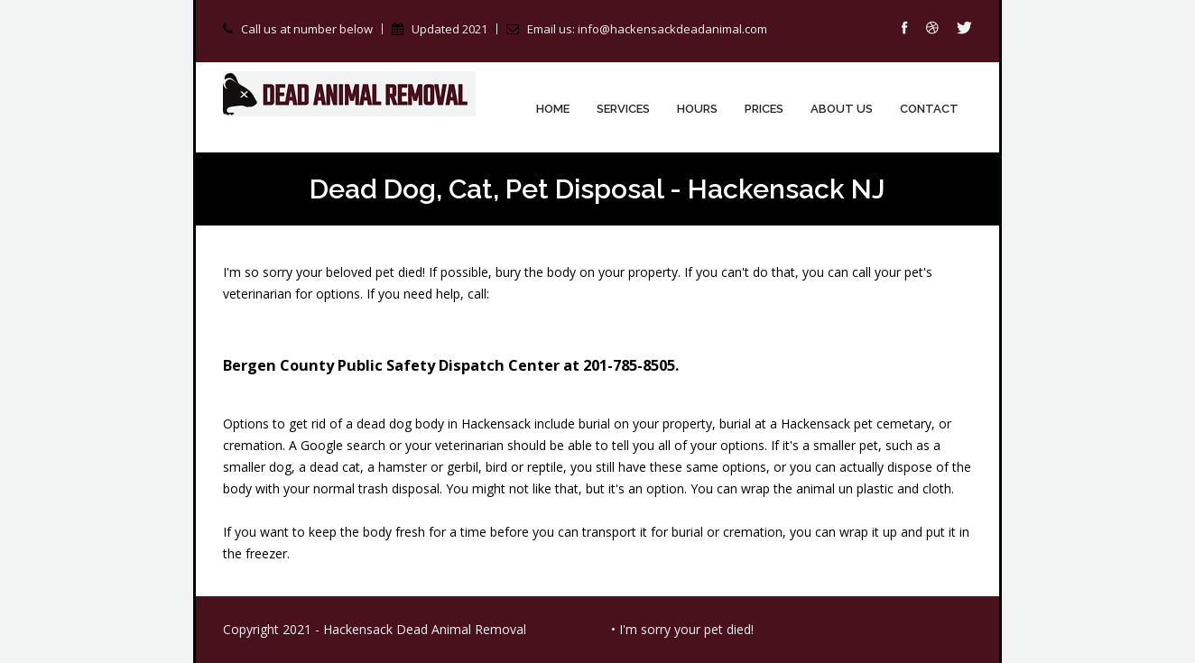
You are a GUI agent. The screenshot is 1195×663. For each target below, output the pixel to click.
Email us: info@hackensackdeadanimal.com (647, 28)
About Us (842, 108)
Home (553, 108)
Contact (929, 108)
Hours (697, 108)
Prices (764, 108)
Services (623, 108)
